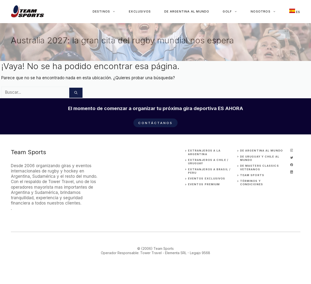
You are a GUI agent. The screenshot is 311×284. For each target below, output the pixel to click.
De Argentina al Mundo (186, 11)
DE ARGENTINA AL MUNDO (261, 150)
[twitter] (291, 157)
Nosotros (267, 11)
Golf (233, 11)
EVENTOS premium (204, 184)
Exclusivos (140, 11)
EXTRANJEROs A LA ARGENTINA (204, 152)
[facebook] (291, 164)
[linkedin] (291, 172)
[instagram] (291, 150)
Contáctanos (155, 123)
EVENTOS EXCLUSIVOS (206, 178)
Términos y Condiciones (251, 182)
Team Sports (252, 175)
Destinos (107, 11)
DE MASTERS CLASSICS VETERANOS (259, 167)
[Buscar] (76, 93)
